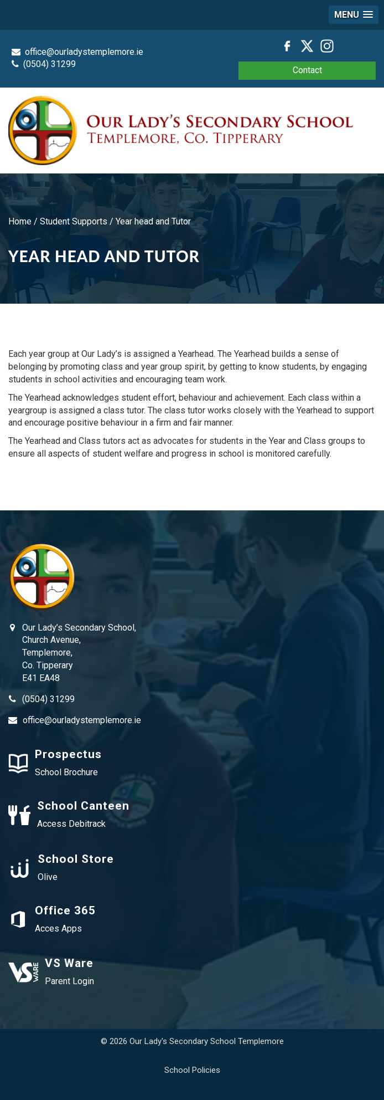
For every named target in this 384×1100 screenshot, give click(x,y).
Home (20, 221)
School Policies (192, 1070)
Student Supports (73, 221)
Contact (307, 70)
